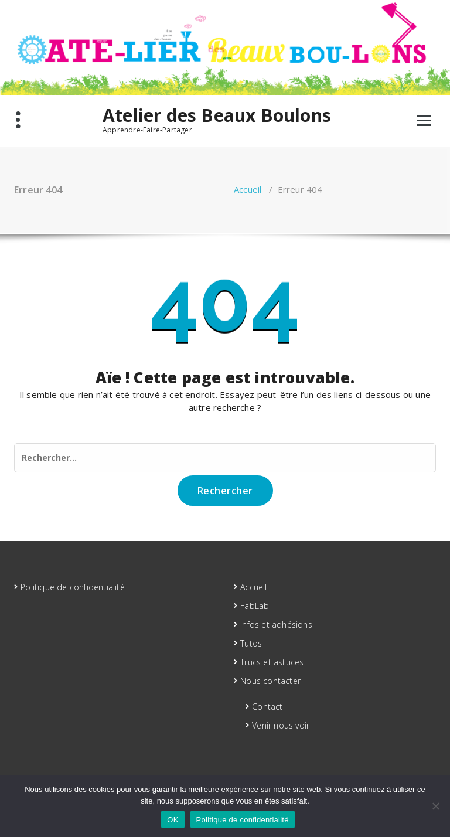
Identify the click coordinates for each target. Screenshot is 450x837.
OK (172, 819)
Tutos (251, 643)
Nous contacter (270, 680)
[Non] (435, 806)
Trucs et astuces (272, 662)
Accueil (247, 189)
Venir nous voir (280, 725)
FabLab (254, 605)
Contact (267, 706)
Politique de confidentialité (73, 587)
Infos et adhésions (276, 624)
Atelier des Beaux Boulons (217, 115)
